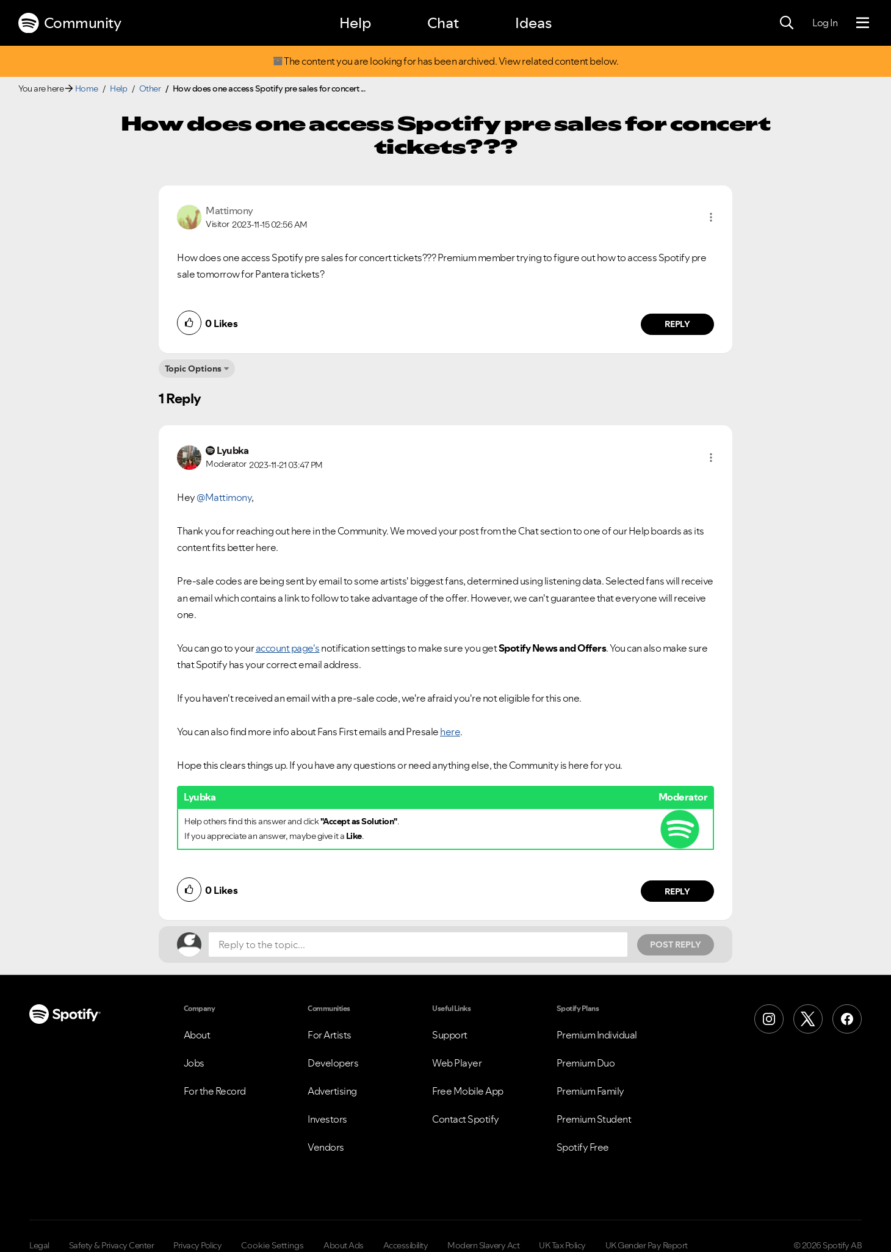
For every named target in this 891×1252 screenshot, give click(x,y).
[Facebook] (847, 1019)
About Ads (343, 1245)
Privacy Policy (197, 1245)
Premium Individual (597, 1035)
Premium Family (590, 1091)
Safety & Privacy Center (111, 1245)
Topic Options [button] (193, 368)
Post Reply (675, 944)
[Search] (786, 23)
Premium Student (594, 1119)
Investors (327, 1119)
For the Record (215, 1091)
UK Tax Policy (562, 1245)
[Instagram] (769, 1019)
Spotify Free (583, 1147)
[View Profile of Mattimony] (229, 210)
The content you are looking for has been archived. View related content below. (445, 61)
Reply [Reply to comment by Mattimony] (678, 324)
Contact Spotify (465, 1119)
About (197, 1035)
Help (355, 23)
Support (449, 1035)
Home (86, 88)
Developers (333, 1063)
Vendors (326, 1147)
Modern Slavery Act (483, 1245)
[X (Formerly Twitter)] (808, 1019)
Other (150, 88)
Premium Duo (586, 1063)
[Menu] (863, 23)
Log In (824, 22)
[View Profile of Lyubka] (232, 450)
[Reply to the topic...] (418, 944)
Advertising (332, 1091)
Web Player (457, 1063)
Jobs (194, 1063)
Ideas (533, 23)
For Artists (330, 1035)
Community (69, 23)
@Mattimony (224, 497)
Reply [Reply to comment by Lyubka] (678, 891)
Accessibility (405, 1245)
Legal (39, 1245)
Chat (443, 23)
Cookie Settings (272, 1245)
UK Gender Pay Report (646, 1245)
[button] (711, 217)
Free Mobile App (467, 1091)
